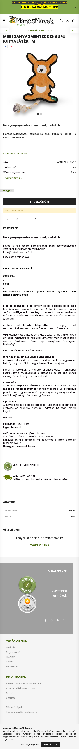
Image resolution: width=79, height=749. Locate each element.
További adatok (11, 177)
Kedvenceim (13, 666)
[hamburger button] (4, 20)
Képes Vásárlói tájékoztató (21, 712)
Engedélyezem (50, 744)
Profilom (10, 657)
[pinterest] (11, 46)
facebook (45, 620)
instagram (51, 620)
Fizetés (10, 693)
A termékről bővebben (15, 153)
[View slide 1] (38, 114)
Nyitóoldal (59, 591)
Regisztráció (13, 652)
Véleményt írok (39, 544)
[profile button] (68, 20)
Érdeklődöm (39, 202)
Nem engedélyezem (30, 744)
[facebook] (5, 46)
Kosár (9, 661)
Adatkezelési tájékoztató (20, 688)
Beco (73, 172)
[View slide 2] (41, 114)
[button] (8, 219)
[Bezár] (75, 7)
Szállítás (11, 698)
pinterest (58, 620)
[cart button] (74, 20)
